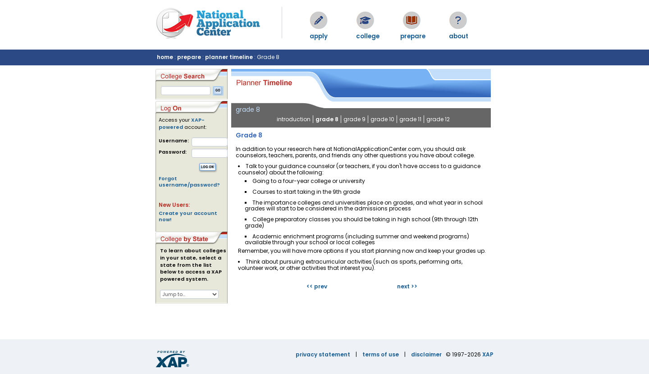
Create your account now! (188, 216)
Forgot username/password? (189, 181)
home (165, 57)
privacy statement (323, 354)
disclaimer (426, 354)
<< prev (316, 286)
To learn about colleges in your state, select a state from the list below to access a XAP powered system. (193, 265)
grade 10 (382, 119)
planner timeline (229, 57)
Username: (174, 140)
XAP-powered (182, 123)
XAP (488, 354)
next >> (407, 286)
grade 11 (410, 119)
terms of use (380, 354)
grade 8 (326, 119)
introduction (294, 119)
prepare (189, 57)
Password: (173, 152)
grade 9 (354, 119)
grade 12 (438, 119)
